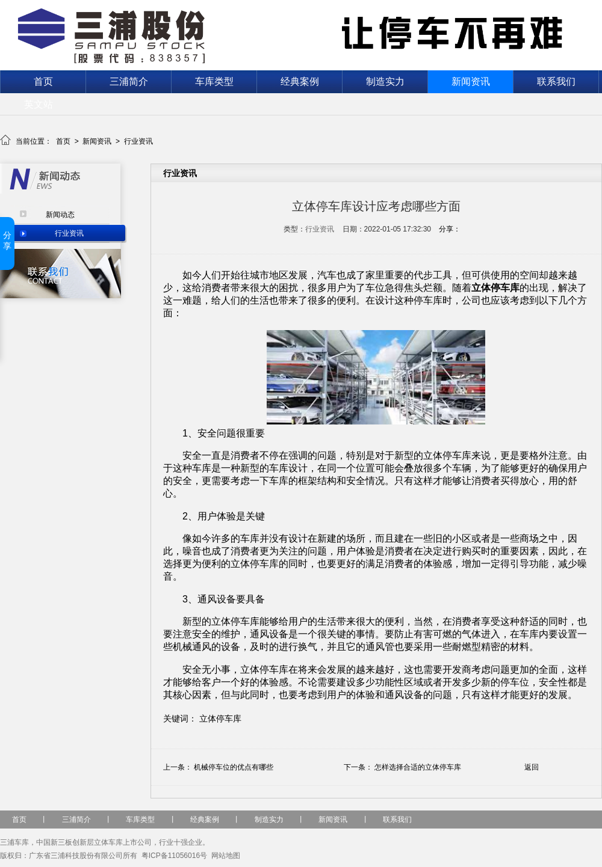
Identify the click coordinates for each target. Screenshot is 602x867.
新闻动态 (60, 214)
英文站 (38, 104)
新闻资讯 (471, 81)
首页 (43, 81)
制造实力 (385, 81)
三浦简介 (129, 81)
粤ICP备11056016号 (174, 855)
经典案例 (300, 81)
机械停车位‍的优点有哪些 (233, 767)
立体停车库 (220, 718)
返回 (531, 767)
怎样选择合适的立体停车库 (417, 767)
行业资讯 (138, 141)
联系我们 (556, 81)
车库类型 (214, 81)
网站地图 (225, 855)
